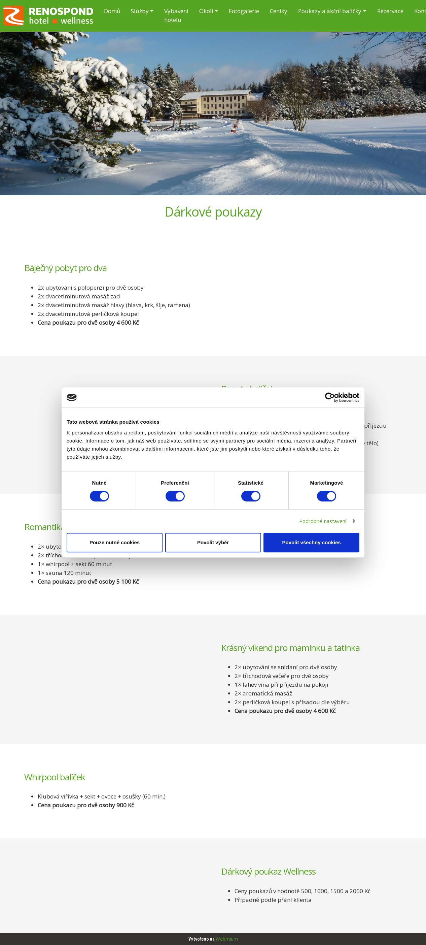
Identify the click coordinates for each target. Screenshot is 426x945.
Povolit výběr (213, 542)
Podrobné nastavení (323, 521)
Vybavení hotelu (176, 15)
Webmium (227, 939)
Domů (112, 11)
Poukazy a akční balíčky (329, 11)
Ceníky (278, 11)
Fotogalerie (244, 11)
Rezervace (390, 11)
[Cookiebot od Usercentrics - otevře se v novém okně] (329, 397)
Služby (140, 11)
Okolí (206, 11)
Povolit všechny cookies (311, 542)
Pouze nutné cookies (115, 542)
